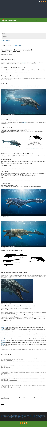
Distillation (41, 415)
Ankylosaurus (3, 334)
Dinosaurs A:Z (4, 40)
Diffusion (34, 415)
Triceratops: (2, 329)
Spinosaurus (2, 344)
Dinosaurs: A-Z (3, 395)
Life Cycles (30, 416)
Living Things (40, 416)
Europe (44, 69)
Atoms (8, 415)
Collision (28, 415)
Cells (10, 415)
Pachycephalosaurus (4, 336)
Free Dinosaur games (17, 45)
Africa (29, 368)
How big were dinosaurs (4, 394)
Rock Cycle (20, 417)
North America (3, 70)
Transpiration (29, 417)
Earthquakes (6, 416)
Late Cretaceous (22, 358)
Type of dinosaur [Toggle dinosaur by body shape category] (4, 37)
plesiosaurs (24, 122)
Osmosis (44, 416)
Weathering (38, 417)
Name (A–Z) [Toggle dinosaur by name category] (3, 33)
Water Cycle (33, 417)
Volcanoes (41, 417)
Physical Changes (11, 417)
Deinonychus (3, 340)
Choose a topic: (3, 54)
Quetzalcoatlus (3, 338)
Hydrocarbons (26, 416)
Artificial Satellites (3, 415)
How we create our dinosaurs (5, 393)
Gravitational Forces (20, 416)
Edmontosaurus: (3, 331)
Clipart (25, 415)
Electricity (10, 416)
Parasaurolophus (3, 342)
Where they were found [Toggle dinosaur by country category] (4, 36)
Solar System (24, 417)
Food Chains (14, 416)
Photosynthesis (6, 417)
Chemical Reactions (21, 415)
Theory (31, 415)
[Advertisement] (23, 10)
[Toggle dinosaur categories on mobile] (23, 32)
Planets (16, 417)
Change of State (14, 415)
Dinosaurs (37, 415)
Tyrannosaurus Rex (4, 327)
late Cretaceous (23, 62)
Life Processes (35, 416)
